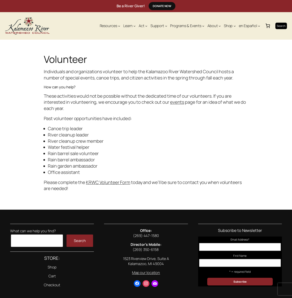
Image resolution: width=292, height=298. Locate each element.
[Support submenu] (166, 26)
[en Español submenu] (259, 26)
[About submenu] (220, 26)
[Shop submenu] (235, 26)
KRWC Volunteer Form (108, 182)
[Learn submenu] (134, 26)
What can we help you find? (33, 230)
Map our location (146, 272)
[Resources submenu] (119, 26)
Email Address (240, 239)
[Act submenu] (146, 26)
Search (281, 26)
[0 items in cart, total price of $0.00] (267, 25)
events (177, 102)
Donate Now (162, 6)
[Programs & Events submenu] (203, 26)
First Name (240, 256)
